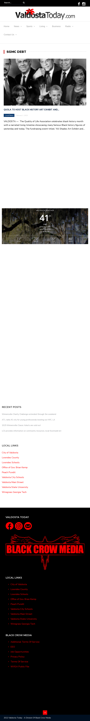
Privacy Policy (17, 656)
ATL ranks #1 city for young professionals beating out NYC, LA (28, 420)
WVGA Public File (20, 666)
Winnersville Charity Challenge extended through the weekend (29, 414)
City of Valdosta (10, 452)
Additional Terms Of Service (25, 641)
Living (42, 26)
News (16, 26)
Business (56, 26)
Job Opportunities (20, 651)
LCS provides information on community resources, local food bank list (31, 431)
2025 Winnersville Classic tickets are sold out (21, 425)
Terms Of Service (19, 661)
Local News (9, 115)
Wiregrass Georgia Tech (14, 492)
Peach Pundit (9, 472)
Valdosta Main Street (13, 482)
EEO (13, 646)
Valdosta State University (15, 487)
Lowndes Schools (10, 462)
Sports (29, 26)
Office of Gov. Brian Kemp (15, 467)
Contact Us (9, 34)
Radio (68, 26)
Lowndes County (10, 457)
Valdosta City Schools (13, 477)
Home (6, 26)
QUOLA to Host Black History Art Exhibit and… (31, 109)
